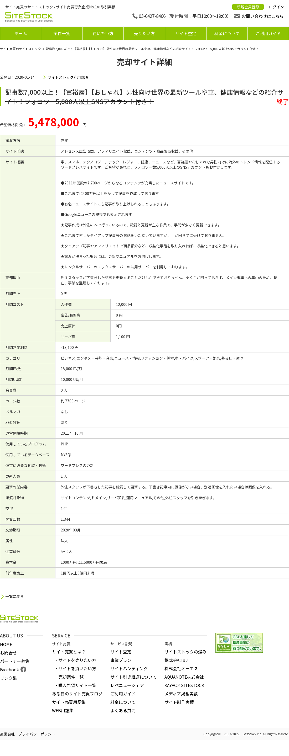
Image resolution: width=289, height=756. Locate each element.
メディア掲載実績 (181, 693)
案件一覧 (61, 33)
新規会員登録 (248, 6)
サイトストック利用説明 (68, 77)
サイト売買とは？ (69, 651)
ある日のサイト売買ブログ (77, 693)
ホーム (20, 33)
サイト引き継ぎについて (133, 677)
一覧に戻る (14, 596)
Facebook (9, 669)
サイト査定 (185, 33)
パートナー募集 (14, 661)
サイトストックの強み (185, 651)
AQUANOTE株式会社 (184, 677)
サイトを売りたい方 (77, 660)
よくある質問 (123, 710)
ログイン (276, 6)
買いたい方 (102, 33)
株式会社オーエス (181, 668)
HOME (6, 644)
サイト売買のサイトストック (20, 48)
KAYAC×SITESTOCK (184, 685)
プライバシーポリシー (36, 734)
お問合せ (8, 652)
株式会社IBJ (176, 660)
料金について (227, 33)
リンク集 (8, 678)
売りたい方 (144, 33)
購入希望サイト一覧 (77, 685)
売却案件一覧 (71, 677)
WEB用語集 (63, 710)
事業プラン (120, 660)
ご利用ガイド (268, 33)
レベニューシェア (127, 685)
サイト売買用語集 (69, 702)
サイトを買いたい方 (77, 668)
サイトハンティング (129, 668)
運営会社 (7, 734)
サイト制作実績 (179, 702)
